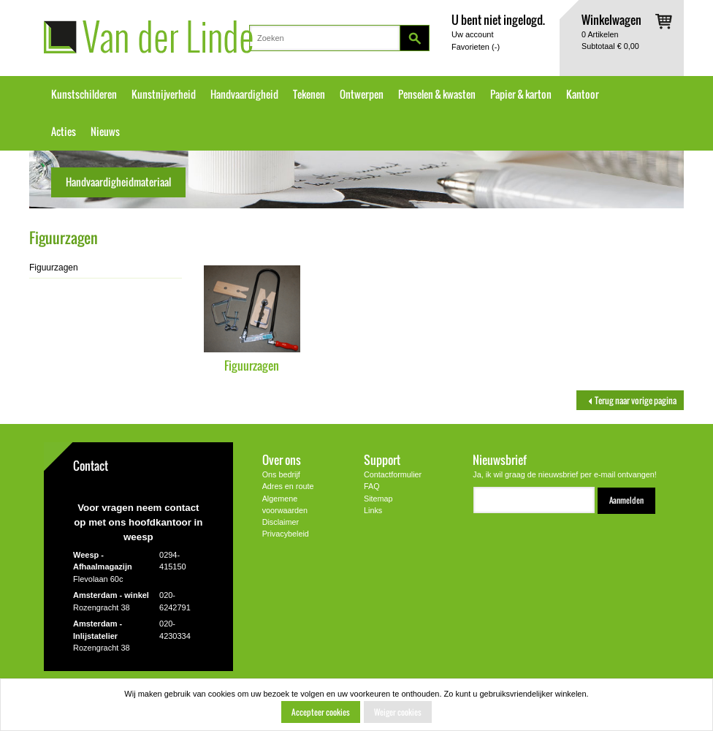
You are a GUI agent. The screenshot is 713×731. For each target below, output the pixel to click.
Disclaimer (280, 522)
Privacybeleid (285, 533)
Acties (63, 131)
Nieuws (105, 131)
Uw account (472, 34)
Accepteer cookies (320, 712)
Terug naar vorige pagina (630, 400)
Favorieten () (475, 46)
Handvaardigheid (244, 94)
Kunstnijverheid (163, 94)
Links (373, 510)
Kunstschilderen (84, 94)
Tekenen (309, 94)
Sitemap (378, 498)
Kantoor (582, 94)
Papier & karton (521, 94)
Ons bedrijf (281, 474)
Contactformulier (393, 474)
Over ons (281, 459)
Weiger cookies (398, 712)
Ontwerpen (362, 94)
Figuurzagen (251, 365)
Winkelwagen (611, 19)
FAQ (372, 486)
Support (382, 459)
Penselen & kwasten (437, 94)
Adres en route (288, 486)
